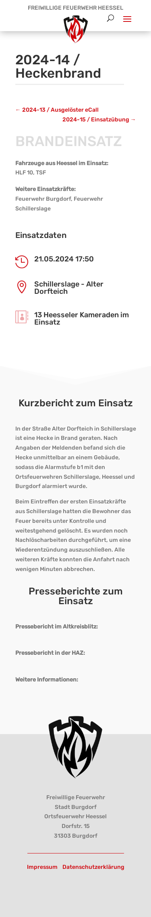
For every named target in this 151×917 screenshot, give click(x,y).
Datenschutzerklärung (93, 867)
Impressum (42, 867)
